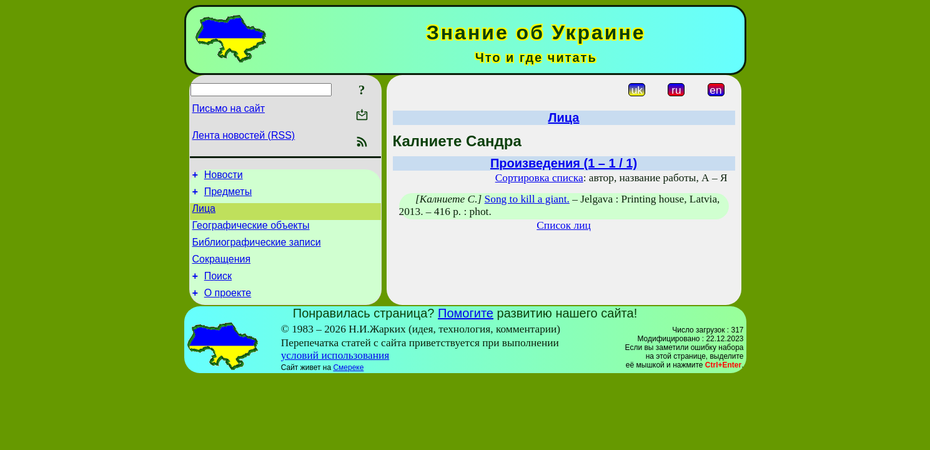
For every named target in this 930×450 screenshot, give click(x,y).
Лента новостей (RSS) (243, 135)
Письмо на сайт (228, 108)
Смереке (348, 382)
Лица (204, 214)
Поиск (218, 289)
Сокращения (221, 270)
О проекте (227, 307)
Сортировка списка (539, 178)
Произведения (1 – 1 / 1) (563, 163)
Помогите (465, 328)
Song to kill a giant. (527, 199)
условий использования (335, 370)
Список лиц (563, 225)
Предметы (228, 195)
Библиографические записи (256, 251)
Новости (223, 176)
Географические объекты (251, 233)
